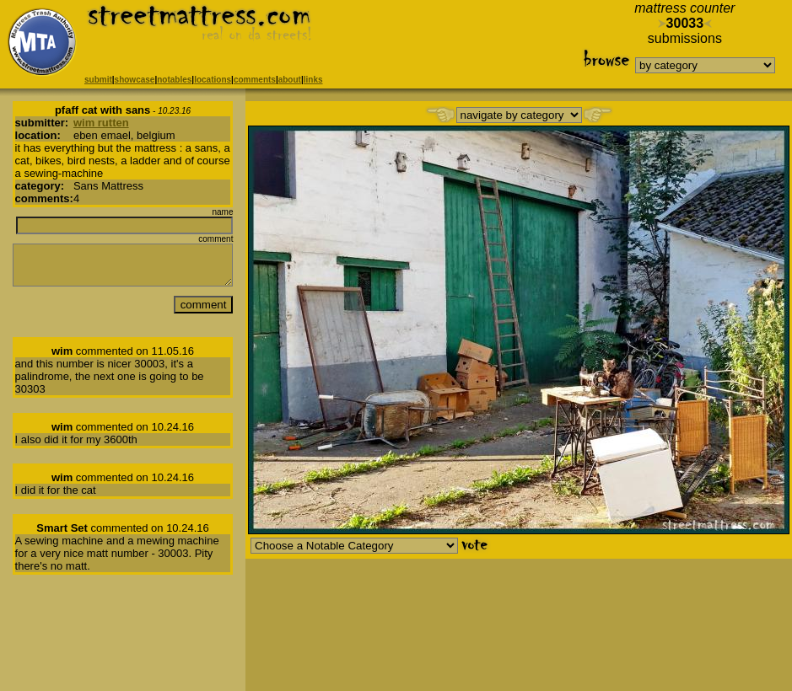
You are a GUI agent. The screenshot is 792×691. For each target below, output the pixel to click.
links (313, 79)
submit (98, 79)
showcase (135, 79)
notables (174, 79)
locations (212, 79)
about (289, 79)
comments (255, 79)
